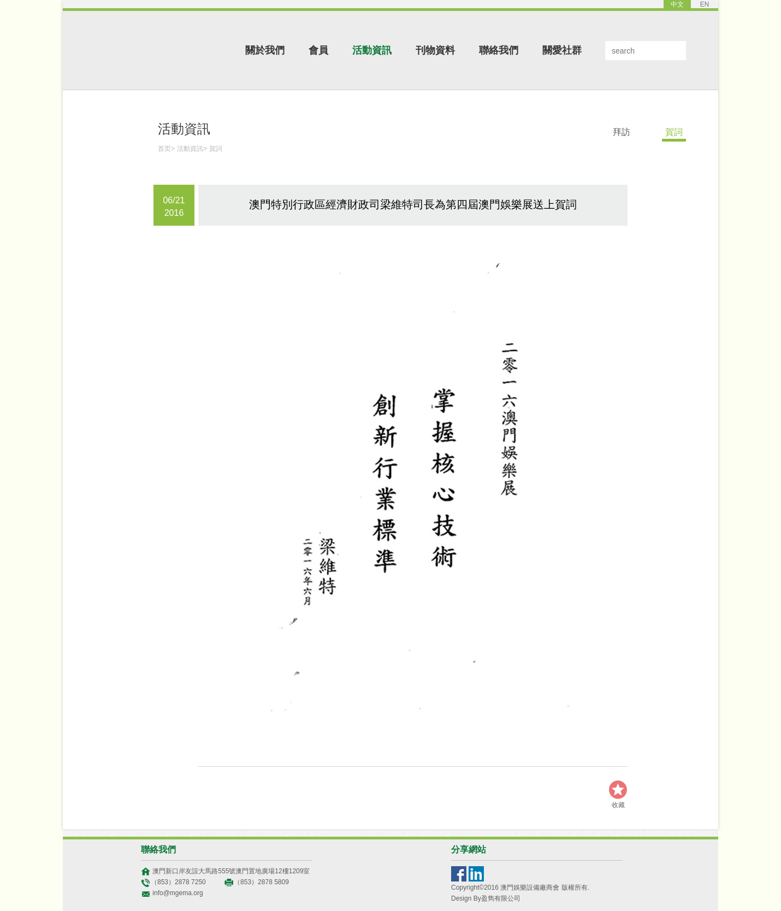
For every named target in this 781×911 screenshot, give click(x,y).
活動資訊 (372, 50)
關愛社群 (562, 50)
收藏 (618, 805)
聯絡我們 (498, 50)
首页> (166, 148)
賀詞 (215, 148)
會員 (318, 50)
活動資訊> (192, 148)
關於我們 (265, 50)
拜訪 (621, 132)
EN (704, 4)
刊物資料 (435, 50)
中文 (677, 4)
